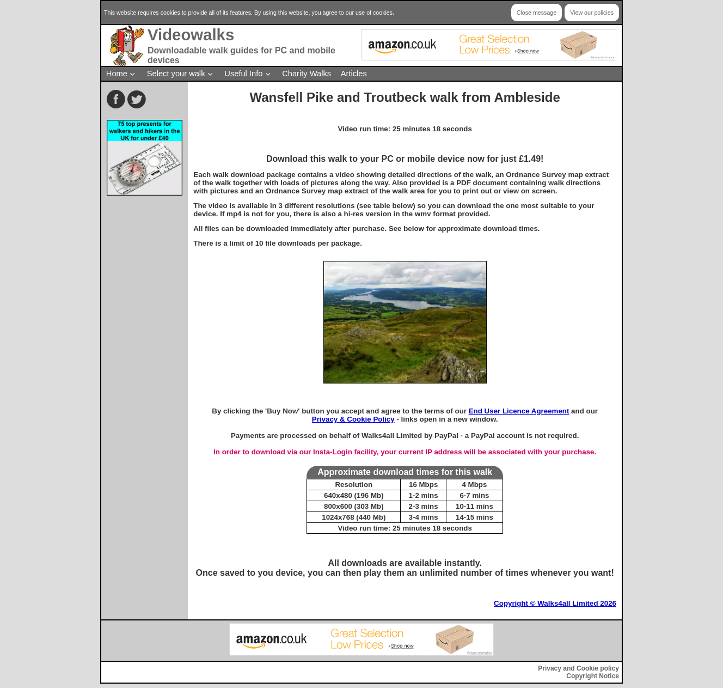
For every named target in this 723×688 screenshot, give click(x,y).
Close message (536, 12)
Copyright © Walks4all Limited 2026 (555, 603)
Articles (354, 73)
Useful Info (243, 73)
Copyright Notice (592, 676)
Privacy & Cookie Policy (353, 419)
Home (116, 73)
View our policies (592, 12)
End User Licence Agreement (519, 411)
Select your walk (176, 73)
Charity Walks (306, 73)
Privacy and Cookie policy (578, 668)
